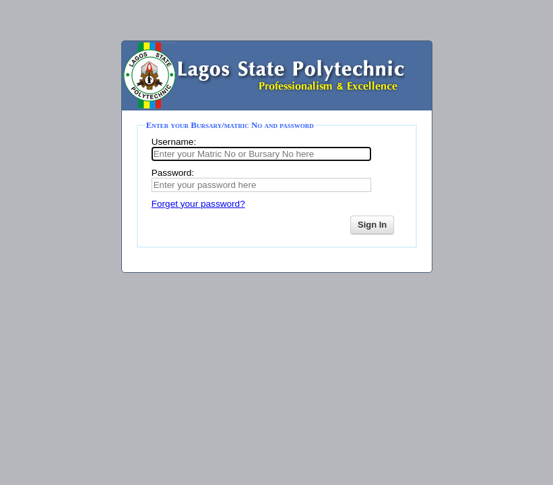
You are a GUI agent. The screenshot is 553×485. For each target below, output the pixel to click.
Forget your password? (198, 204)
